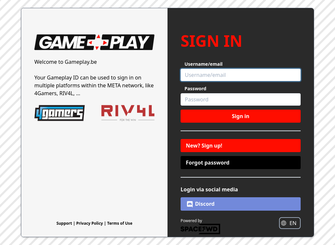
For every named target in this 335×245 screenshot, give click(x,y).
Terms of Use (119, 223)
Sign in (240, 116)
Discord (200, 204)
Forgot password (207, 162)
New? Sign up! (204, 145)
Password (195, 88)
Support (64, 223)
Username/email (203, 64)
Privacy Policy (90, 223)
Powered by (200, 226)
